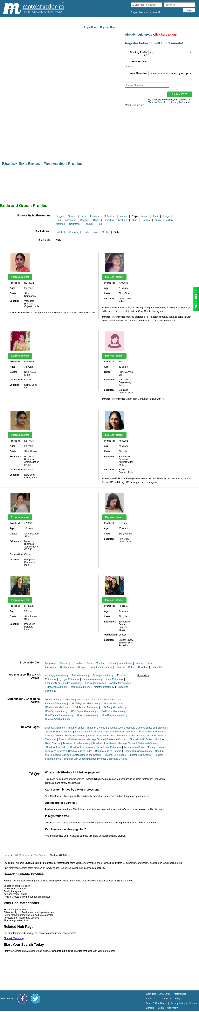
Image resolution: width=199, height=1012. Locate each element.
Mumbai (100, 663)
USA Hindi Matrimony (112, 703)
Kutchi (158, 220)
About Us (150, 998)
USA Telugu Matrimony (77, 699)
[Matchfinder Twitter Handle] (35, 998)
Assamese (70, 220)
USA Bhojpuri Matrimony (114, 715)
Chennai (63, 663)
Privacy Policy (177, 102)
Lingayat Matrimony (57, 687)
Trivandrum (95, 667)
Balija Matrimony (80, 675)
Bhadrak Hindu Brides (141, 739)
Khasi (135, 220)
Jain (95, 232)
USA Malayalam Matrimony (84, 703)
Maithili (169, 220)
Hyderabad (77, 663)
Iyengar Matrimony (69, 679)
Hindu (86, 232)
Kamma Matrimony (92, 679)
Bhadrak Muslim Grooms (108, 751)
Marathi (123, 216)
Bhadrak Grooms (96, 727)
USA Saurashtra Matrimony (59, 715)
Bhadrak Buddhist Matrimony (120, 731)
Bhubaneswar (67, 667)
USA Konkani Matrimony (112, 711)
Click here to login (165, 34)
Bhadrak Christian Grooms (130, 735)
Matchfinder (180, 994)
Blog (177, 998)
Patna (131, 667)
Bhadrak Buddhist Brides (59, 731)
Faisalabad (51, 667)
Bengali (60, 216)
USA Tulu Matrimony (87, 715)
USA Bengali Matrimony (114, 707)
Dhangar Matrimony (103, 675)
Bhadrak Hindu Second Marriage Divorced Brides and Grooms (125, 743)
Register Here (107, 27)
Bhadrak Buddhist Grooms (88, 731)
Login (161, 1008)
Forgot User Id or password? (145, 12)
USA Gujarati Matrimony (83, 711)
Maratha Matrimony (104, 687)
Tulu (99, 224)
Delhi (89, 663)
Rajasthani (74, 224)
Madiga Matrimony (80, 687)
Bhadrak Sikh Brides (115, 755)
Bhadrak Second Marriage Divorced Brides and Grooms (137, 727)
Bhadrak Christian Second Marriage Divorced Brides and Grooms (93, 739)
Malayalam (109, 216)
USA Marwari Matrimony (57, 719)
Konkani (146, 220)
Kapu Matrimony (114, 679)
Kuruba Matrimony (94, 683)
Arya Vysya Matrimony (56, 675)
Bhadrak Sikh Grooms (140, 755)
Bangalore (50, 663)
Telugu (166, 216)
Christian (73, 232)
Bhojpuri (84, 220)
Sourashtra (157, 667)
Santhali (89, 224)
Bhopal (81, 667)
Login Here (90, 27)
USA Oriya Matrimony (56, 711)
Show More (143, 675)
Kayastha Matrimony (118, 683)
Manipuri (60, 224)
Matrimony (172, 1008)
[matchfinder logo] (33, 8)
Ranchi (108, 667)
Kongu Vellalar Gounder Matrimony (63, 683)
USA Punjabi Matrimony (85, 707)
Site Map (193, 1003)
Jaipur (150, 663)
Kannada (95, 216)
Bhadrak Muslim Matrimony (138, 751)
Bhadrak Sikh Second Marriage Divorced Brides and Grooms (95, 758)
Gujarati (72, 216)
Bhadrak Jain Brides (56, 747)
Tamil (155, 216)
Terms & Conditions (158, 102)
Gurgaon (120, 667)
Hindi (83, 216)
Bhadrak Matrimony (55, 727)
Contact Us (165, 998)
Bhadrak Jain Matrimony (108, 747)
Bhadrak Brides (76, 727)
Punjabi (144, 216)
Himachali (109, 220)
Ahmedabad (125, 663)
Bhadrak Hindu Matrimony (76, 743)
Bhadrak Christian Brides (101, 735)
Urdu (58, 220)
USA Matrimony (53, 699)
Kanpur (139, 663)
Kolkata (112, 663)
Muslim (105, 232)
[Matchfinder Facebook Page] (22, 998)
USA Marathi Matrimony (57, 707)
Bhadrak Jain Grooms (81, 747)
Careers (150, 1008)
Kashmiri (122, 220)
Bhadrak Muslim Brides (80, 751)
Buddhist (60, 232)
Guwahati (143, 667)
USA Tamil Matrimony (103, 699)
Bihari (96, 220)
